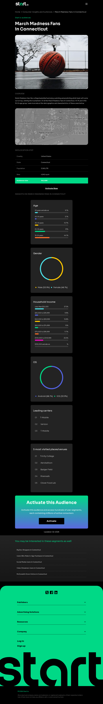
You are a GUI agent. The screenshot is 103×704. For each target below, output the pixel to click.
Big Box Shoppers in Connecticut (29, 550)
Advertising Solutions (28, 612)
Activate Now (51, 188)
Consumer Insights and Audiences (38, 12)
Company (22, 631)
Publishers (22, 602)
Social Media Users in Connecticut (29, 562)
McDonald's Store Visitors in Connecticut (32, 574)
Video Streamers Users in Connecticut (31, 568)
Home (17, 12)
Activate (51, 521)
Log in (20, 641)
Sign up (21, 646)
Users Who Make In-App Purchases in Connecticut (35, 556)
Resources (22, 622)
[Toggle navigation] (86, 3)
